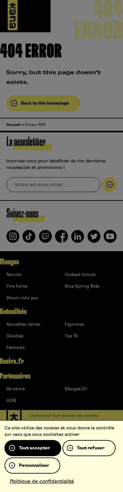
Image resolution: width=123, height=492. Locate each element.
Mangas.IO (76, 389)
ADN (11, 400)
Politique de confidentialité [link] (42, 481)
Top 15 (71, 336)
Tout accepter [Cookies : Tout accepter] (34, 448)
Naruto (14, 274)
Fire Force (16, 286)
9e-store (15, 389)
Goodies (15, 336)
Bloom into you (22, 298)
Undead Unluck (80, 274)
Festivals (15, 347)
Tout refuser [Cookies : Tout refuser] (90, 448)
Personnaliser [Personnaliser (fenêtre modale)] (34, 465)
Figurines (74, 324)
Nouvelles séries (23, 324)
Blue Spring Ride (82, 286)
